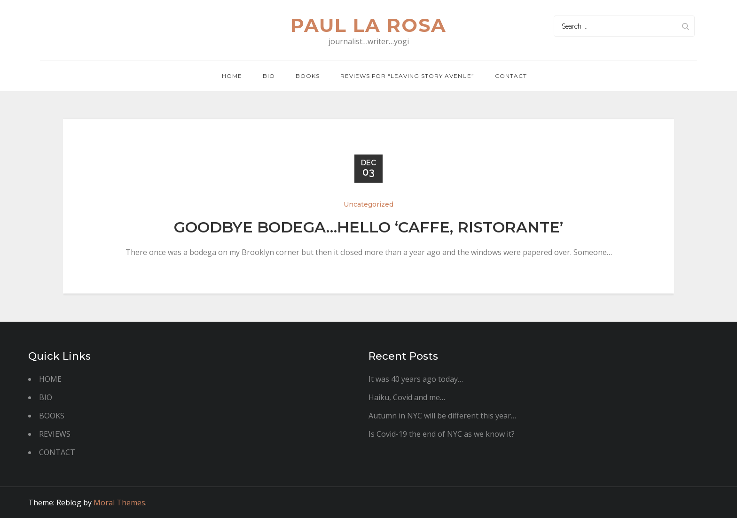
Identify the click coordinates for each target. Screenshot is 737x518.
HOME (50, 379)
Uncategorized (368, 204)
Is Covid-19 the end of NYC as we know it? (441, 434)
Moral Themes (119, 502)
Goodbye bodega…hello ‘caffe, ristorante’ (368, 227)
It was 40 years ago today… (415, 379)
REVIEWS (55, 434)
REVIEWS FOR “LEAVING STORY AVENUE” (407, 75)
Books (308, 75)
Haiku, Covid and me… (406, 397)
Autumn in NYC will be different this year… (442, 415)
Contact (511, 75)
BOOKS (51, 415)
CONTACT (57, 452)
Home (232, 75)
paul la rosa (368, 25)
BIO (269, 75)
